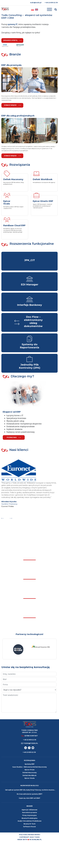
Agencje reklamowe (29, 810)
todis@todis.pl (35, 2)
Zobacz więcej (12, 105)
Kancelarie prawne (29, 812)
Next (11, 518)
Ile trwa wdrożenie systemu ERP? (29, 794)
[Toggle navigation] (46, 9)
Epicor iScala (30, 778)
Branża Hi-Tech (29, 824)
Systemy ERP (29, 764)
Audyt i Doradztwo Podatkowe (29, 821)
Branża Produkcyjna (29, 818)
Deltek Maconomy (29, 772)
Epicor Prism (29, 770)
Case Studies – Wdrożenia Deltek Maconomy (29, 767)
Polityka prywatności (29, 834)
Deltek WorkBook (29, 775)
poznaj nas (14, 437)
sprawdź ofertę (12, 40)
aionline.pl (36, 839)
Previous (2, 518)
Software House (29, 826)
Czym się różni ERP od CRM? (29, 798)
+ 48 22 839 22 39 (51, 2)
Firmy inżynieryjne (29, 815)
